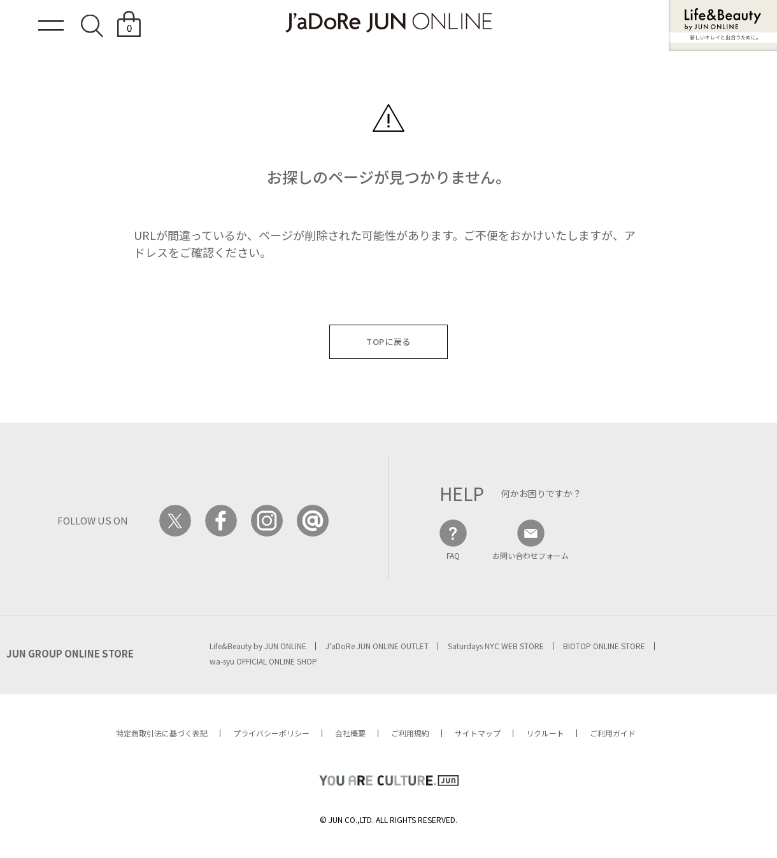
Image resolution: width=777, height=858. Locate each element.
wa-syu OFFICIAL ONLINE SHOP (263, 661)
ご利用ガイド (613, 733)
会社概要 (350, 733)
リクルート (545, 733)
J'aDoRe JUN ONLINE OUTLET (377, 645)
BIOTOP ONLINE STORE (604, 645)
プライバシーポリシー (271, 733)
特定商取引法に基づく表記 (162, 733)
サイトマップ (478, 733)
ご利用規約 (410, 733)
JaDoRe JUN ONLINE (388, 22)
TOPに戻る (388, 341)
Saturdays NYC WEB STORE (496, 645)
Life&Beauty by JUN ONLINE (258, 645)
